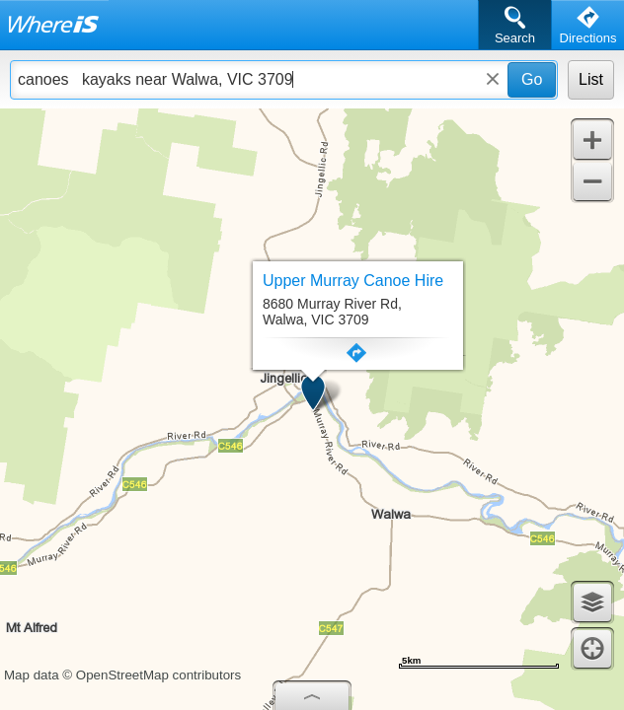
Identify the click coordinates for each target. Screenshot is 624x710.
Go (531, 79)
